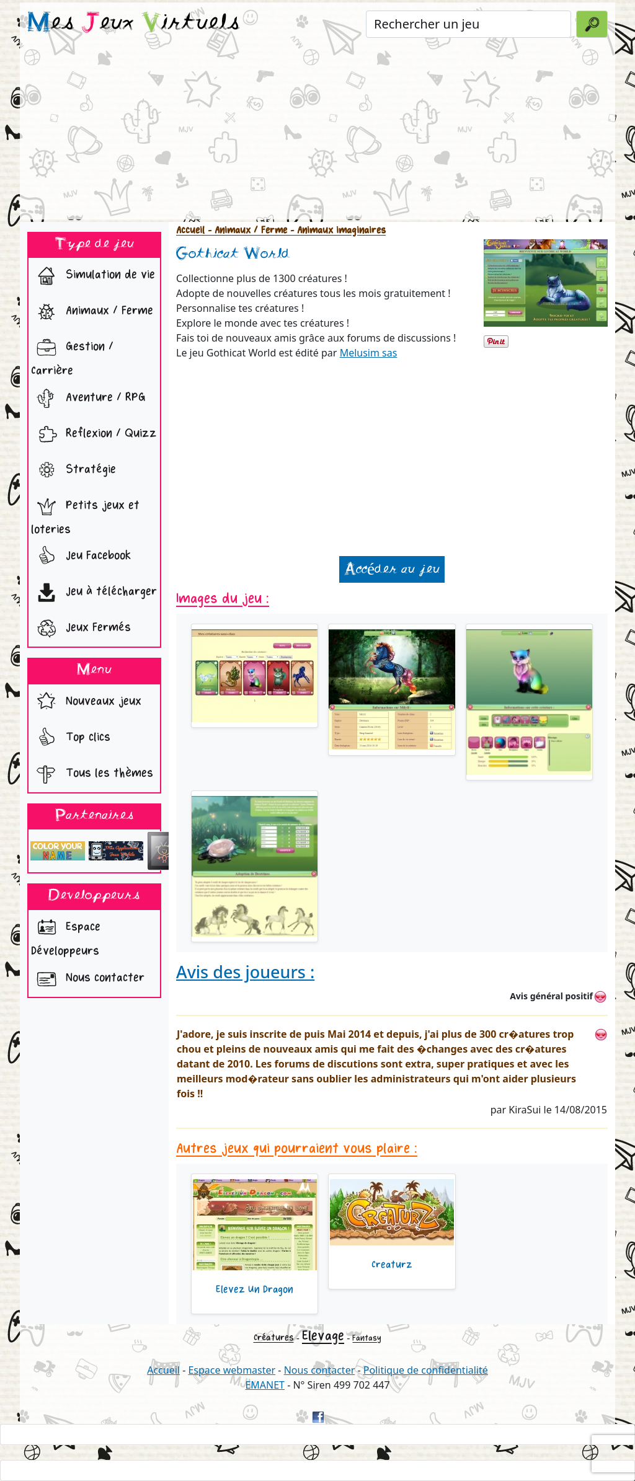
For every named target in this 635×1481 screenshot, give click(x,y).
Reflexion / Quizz (94, 434)
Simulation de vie (93, 275)
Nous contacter (87, 978)
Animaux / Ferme (92, 311)
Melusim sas (368, 353)
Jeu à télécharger (94, 592)
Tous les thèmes (92, 774)
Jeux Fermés (81, 628)
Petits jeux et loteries (85, 514)
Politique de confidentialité (425, 1370)
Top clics (70, 738)
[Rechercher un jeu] (468, 24)
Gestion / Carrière (72, 355)
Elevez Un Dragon (254, 1289)
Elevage (323, 1336)
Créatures (274, 1337)
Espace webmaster (231, 1370)
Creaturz (391, 1264)
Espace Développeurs (65, 935)
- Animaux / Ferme (246, 230)
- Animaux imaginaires (336, 230)
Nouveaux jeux (86, 702)
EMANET (265, 1385)
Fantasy (366, 1338)
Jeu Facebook (81, 556)
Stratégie (73, 470)
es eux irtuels (133, 23)
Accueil (190, 230)
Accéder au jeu (392, 569)
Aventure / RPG (88, 398)
